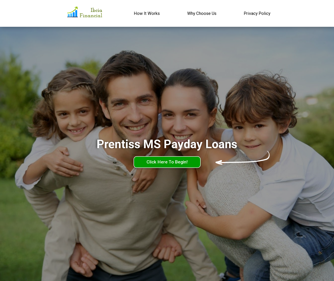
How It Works (147, 13)
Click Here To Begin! (167, 162)
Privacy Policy (257, 13)
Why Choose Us (201, 13)
